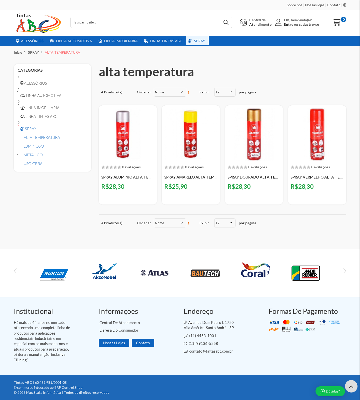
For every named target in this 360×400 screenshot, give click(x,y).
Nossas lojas (314, 5)
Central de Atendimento (120, 322)
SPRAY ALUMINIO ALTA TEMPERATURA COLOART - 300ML (127, 177)
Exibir (204, 92)
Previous (15, 270)
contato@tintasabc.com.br (211, 351)
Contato (333, 5)
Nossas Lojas (114, 343)
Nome (159, 92)
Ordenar (144, 92)
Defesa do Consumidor (119, 330)
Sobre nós (294, 5)
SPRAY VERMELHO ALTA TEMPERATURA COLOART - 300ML (317, 177)
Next (345, 270)
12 (218, 92)
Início (18, 52)
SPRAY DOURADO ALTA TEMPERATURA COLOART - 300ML (254, 177)
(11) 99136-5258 (203, 343)
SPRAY (33, 52)
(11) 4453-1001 (202, 335)
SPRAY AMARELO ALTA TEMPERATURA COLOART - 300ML (191, 177)
